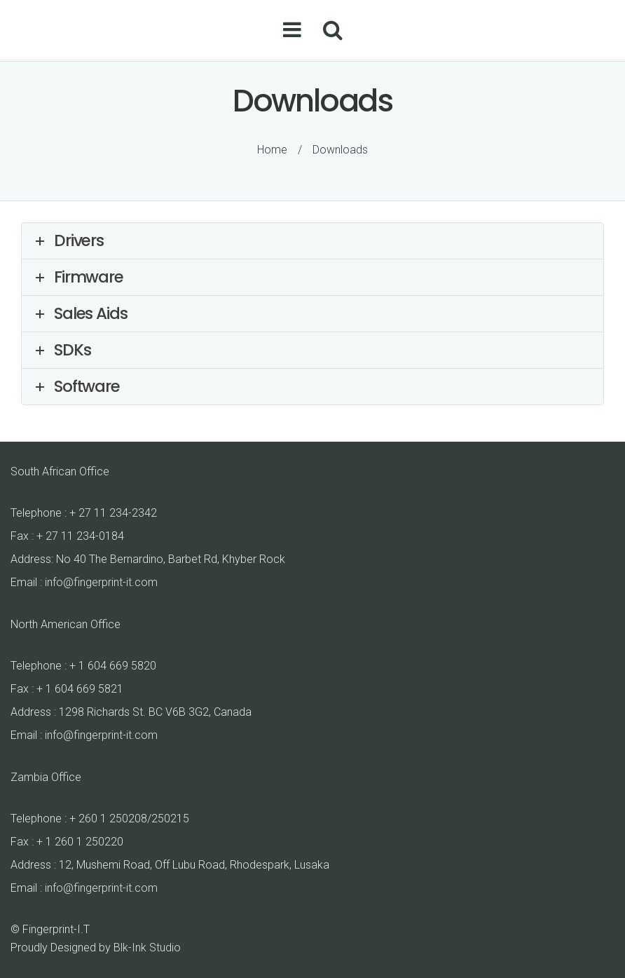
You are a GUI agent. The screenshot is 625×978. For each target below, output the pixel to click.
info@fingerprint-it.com (101, 582)
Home (272, 149)
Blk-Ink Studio (147, 947)
